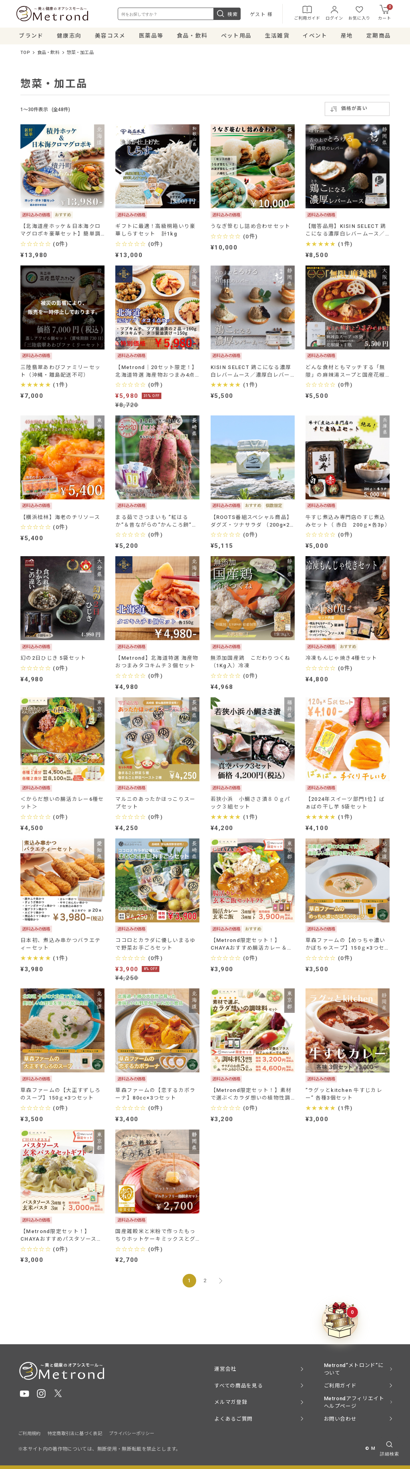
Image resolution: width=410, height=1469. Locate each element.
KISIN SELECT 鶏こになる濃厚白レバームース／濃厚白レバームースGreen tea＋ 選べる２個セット (251, 373)
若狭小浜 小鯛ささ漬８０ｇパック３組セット (251, 805)
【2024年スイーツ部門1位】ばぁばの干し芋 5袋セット (345, 805)
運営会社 (225, 1369)
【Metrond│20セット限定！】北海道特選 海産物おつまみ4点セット (156, 373)
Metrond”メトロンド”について (354, 1369)
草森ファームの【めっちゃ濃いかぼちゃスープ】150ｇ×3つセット (345, 947)
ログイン (333, 14)
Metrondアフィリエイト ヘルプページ (354, 1402)
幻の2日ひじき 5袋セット (53, 660)
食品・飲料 (48, 54)
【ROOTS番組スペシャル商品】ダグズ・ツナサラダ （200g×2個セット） (251, 523)
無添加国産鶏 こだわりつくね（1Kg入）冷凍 (251, 664)
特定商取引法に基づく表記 (75, 1433)
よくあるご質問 (233, 1419)
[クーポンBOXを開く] (340, 1321)
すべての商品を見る (238, 1386)
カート (383, 13)
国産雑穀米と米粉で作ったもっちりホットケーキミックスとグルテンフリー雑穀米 (155, 1237)
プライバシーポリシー (132, 1433)
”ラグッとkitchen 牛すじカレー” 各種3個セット (343, 1096)
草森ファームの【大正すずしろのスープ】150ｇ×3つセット (60, 1096)
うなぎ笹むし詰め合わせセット (251, 228)
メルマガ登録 (230, 1402)
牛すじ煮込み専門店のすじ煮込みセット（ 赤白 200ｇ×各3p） (347, 523)
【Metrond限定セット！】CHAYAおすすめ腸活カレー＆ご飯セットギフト (252, 947)
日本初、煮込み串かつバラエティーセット (60, 946)
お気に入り (358, 14)
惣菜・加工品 (80, 55)
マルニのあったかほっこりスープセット (155, 805)
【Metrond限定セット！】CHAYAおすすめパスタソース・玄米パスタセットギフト (61, 1237)
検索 (226, 15)
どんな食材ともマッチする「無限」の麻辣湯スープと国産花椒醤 (345, 373)
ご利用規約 (29, 1433)
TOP (25, 54)
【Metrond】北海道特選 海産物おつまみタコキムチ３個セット (156, 664)
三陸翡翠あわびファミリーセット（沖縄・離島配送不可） (60, 373)
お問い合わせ (340, 1419)
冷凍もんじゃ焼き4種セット (341, 660)
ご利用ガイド (305, 14)
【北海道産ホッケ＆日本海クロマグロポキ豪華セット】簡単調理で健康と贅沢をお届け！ (60, 232)
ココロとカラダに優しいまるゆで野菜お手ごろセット (155, 946)
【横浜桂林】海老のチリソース (60, 519)
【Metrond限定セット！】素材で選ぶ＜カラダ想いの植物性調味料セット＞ (251, 1097)
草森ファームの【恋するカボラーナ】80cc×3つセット (155, 1096)
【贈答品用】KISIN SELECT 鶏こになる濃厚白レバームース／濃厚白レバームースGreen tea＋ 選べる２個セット (345, 232)
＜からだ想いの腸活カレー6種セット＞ (62, 805)
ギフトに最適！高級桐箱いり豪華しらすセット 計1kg (155, 232)
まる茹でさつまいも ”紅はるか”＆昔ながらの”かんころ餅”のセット (156, 523)
